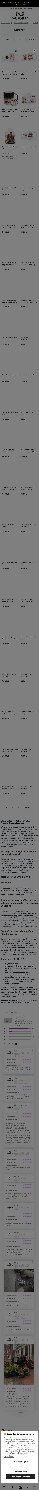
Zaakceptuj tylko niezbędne (21, 1464)
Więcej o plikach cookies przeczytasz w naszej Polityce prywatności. (16, 1455)
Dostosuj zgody (20, 1471)
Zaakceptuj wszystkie (21, 1477)
